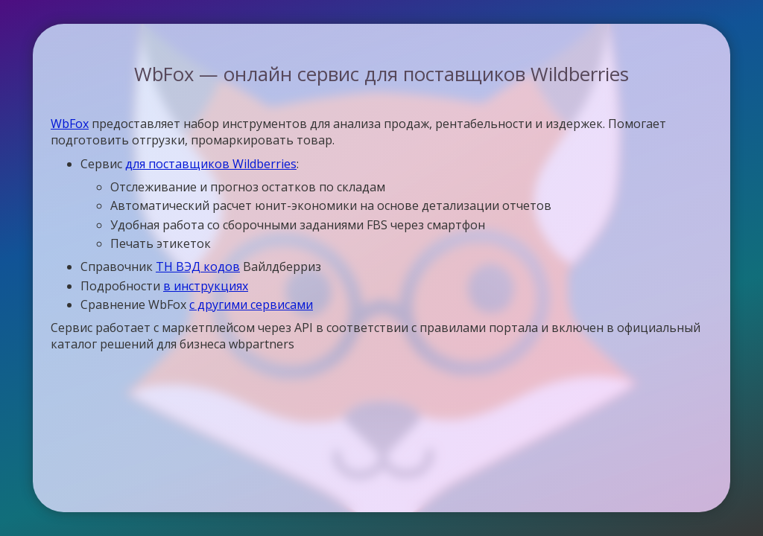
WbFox (70, 123)
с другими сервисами (251, 304)
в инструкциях (205, 286)
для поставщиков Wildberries (211, 164)
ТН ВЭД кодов (198, 266)
